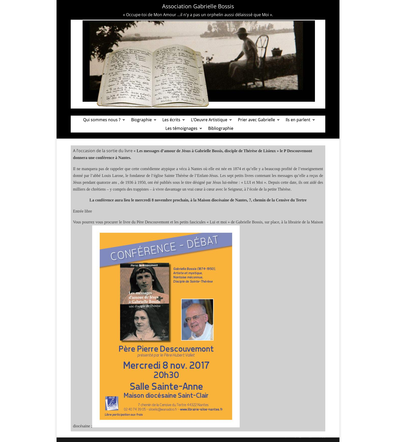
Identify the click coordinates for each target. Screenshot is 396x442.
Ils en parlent (298, 120)
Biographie (141, 120)
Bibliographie (220, 128)
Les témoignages (181, 128)
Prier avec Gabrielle (256, 120)
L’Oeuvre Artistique (209, 120)
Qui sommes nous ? (101, 120)
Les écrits (171, 120)
